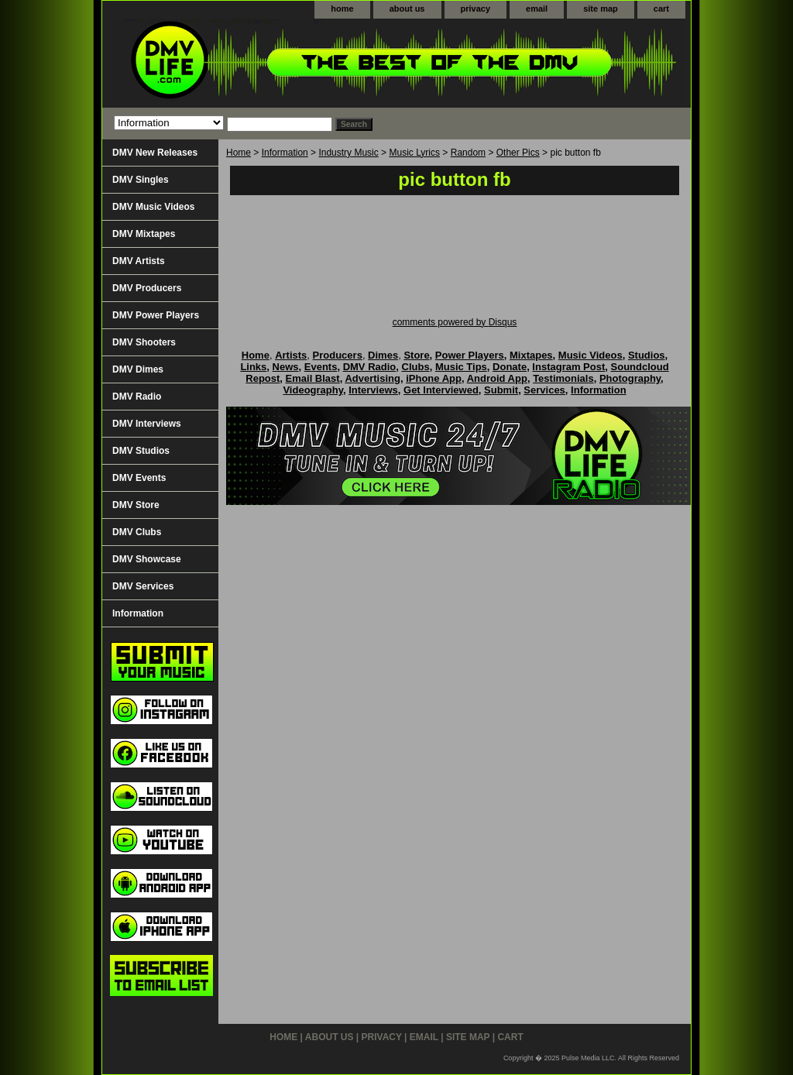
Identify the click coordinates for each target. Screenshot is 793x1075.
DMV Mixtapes (143, 233)
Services (544, 390)
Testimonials (563, 378)
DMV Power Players (155, 315)
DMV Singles (140, 179)
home (342, 8)
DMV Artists (138, 261)
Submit (501, 390)
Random (468, 152)
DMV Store (136, 505)
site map (600, 8)
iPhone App (434, 378)
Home (238, 152)
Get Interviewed (441, 390)
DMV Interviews (146, 423)
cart (661, 8)
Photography (630, 378)
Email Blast (313, 378)
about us (407, 8)
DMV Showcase (146, 559)
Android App (497, 378)
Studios (646, 355)
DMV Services (142, 586)
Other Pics (518, 152)
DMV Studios (141, 450)
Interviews (373, 390)
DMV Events (139, 477)
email (537, 8)
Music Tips (461, 367)
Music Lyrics (414, 152)
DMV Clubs (136, 532)
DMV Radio (136, 396)
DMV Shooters (144, 342)
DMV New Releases (154, 152)
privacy (476, 8)
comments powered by (455, 322)
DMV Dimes (137, 369)
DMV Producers (146, 288)
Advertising (372, 378)
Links (253, 367)
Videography (313, 390)
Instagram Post (568, 367)
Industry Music (348, 152)
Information (285, 152)
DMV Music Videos (153, 206)
